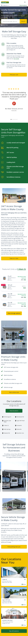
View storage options (14, 313)
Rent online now (14, 392)
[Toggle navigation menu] (25, 2)
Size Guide (16, 58)
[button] (4, 25)
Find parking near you (14, 547)
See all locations (14, 631)
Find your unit (14, 74)
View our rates (14, 258)
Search (23, 21)
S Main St (21, 269)
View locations (23, 5)
